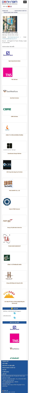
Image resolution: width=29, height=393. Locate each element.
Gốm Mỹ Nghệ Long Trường (10, 12)
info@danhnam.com (9, 381)
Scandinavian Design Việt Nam (14, 153)
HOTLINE (16, 308)
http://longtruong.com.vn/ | (15, 37)
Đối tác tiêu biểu (14, 322)
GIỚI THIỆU (5, 363)
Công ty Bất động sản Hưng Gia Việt (14, 283)
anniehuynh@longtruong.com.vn (9, 38)
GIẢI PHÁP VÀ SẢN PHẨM (8, 365)
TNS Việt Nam (14, 79)
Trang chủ (5, 10)
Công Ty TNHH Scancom (14, 209)
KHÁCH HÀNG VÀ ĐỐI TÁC (21, 10)
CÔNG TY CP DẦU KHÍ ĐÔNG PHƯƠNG (14, 135)
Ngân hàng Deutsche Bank (14, 61)
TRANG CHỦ (5, 361)
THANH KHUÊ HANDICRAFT (14, 246)
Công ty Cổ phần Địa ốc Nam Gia (14, 227)
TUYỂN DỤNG (5, 371)
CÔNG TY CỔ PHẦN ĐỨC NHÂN (14, 264)
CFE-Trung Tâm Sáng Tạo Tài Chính (14, 172)
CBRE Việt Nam (14, 116)
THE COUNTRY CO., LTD (14, 190)
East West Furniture (14, 98)
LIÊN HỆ (4, 373)
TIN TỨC (4, 369)
